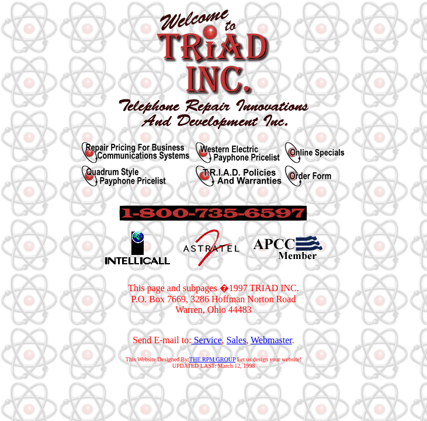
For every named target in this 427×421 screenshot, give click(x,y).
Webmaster (271, 340)
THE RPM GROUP (212, 359)
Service (207, 340)
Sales (237, 340)
